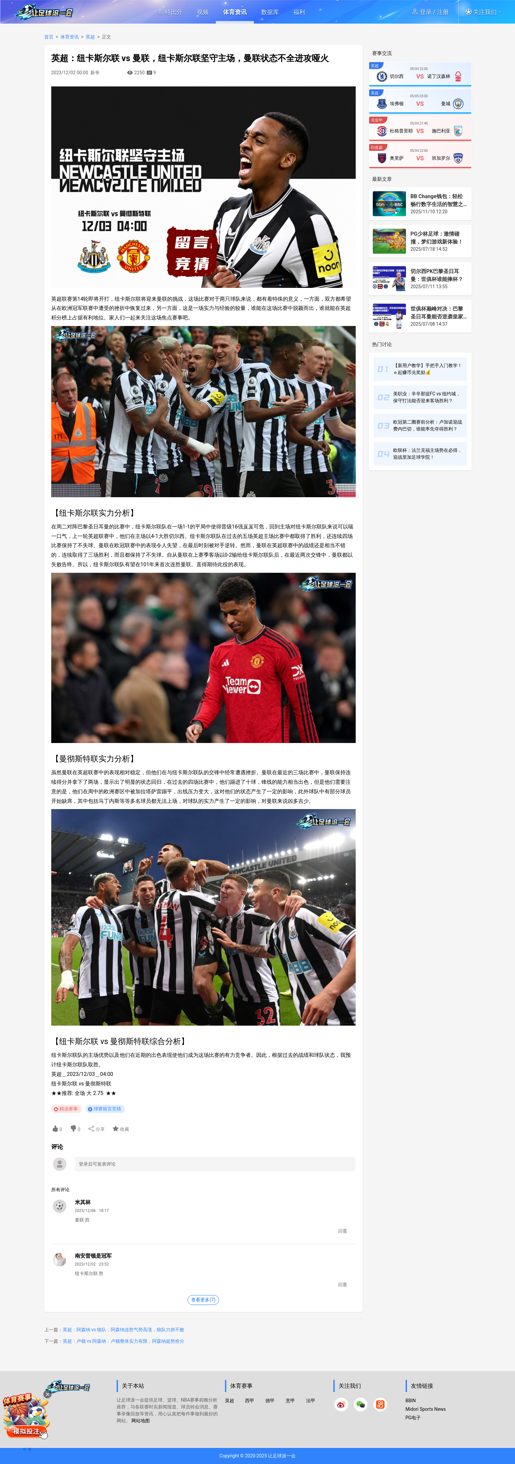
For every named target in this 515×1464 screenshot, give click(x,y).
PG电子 (413, 1417)
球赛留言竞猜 (107, 1108)
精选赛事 (68, 1108)
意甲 (290, 1400)
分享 (96, 1128)
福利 (299, 12)
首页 (49, 36)
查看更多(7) (203, 1299)
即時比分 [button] (170, 12)
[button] (486, 12)
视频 (203, 12)
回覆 (342, 1231)
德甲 (270, 1400)
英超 (90, 36)
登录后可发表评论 (97, 1164)
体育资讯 (235, 12)
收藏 (121, 1128)
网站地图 (140, 1420)
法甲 (310, 1400)
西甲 (249, 1400)
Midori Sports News (426, 1409)
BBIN (411, 1400)
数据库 (270, 12)
